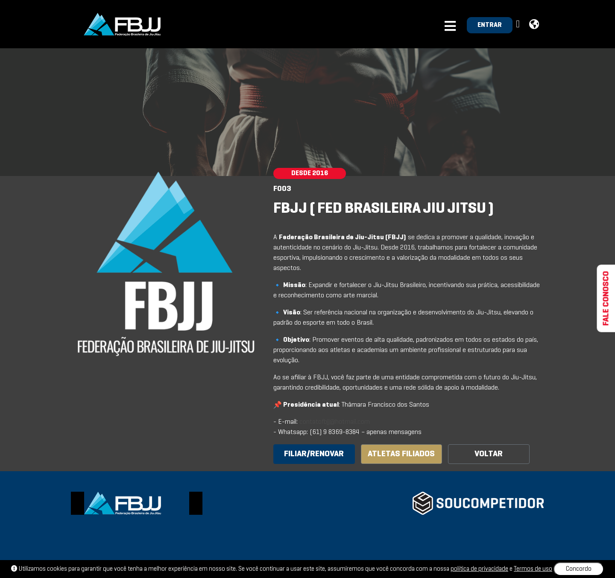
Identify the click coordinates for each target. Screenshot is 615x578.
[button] (518, 24)
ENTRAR (489, 25)
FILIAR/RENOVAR (314, 454)
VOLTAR (488, 454)
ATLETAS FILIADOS (401, 454)
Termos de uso (533, 569)
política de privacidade (479, 569)
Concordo (579, 569)
